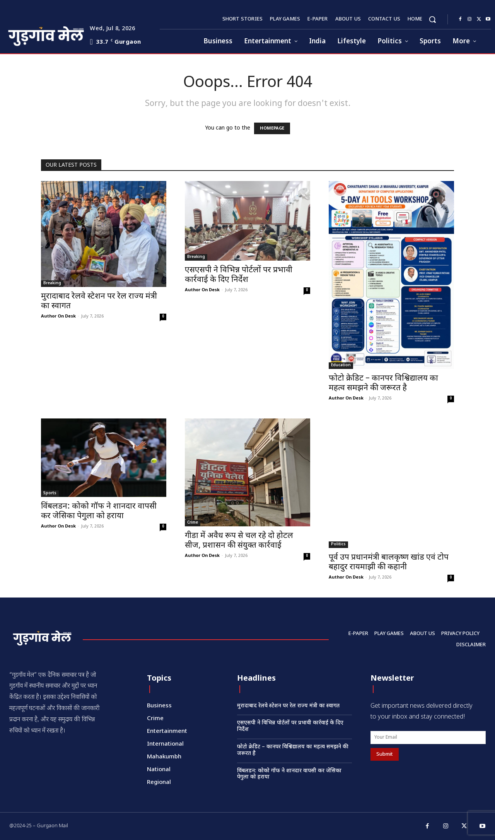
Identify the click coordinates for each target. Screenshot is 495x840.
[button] (432, 19)
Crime (192, 522)
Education (341, 365)
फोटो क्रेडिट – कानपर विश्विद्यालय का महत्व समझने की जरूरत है (383, 383)
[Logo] (31, 35)
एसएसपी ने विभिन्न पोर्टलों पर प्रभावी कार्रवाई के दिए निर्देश (238, 275)
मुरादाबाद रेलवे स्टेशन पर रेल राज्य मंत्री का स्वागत (99, 301)
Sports (49, 493)
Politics (338, 544)
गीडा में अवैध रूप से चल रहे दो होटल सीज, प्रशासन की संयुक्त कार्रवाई (239, 541)
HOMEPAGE (272, 128)
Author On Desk (58, 316)
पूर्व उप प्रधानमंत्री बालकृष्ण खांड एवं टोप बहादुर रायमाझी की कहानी (389, 562)
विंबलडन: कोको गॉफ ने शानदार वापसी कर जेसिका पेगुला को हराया (99, 511)
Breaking (52, 283)
